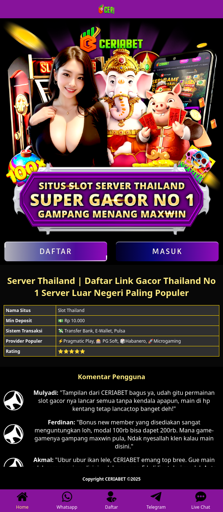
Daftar (55, 251)
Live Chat (200, 500)
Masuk (167, 251)
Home (22, 500)
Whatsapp (66, 500)
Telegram (156, 500)
